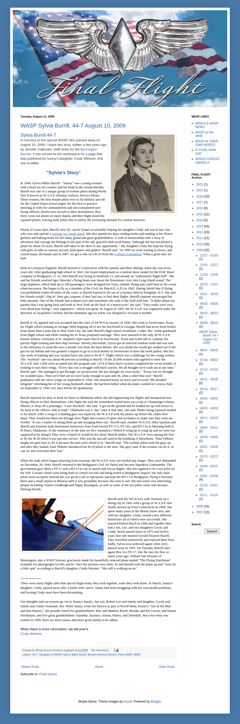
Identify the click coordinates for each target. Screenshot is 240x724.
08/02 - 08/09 (209, 350)
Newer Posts (30, 667)
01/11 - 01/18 (209, 495)
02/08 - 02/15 (209, 466)
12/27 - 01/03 (209, 255)
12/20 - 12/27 (209, 265)
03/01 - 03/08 (209, 447)
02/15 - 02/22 (209, 456)
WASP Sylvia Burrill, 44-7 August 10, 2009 (73, 125)
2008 (200, 506)
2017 (200, 202)
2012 (200, 232)
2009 (200, 250)
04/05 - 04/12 (209, 427)
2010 (200, 244)
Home (99, 667)
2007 (200, 512)
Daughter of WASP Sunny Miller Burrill (62, 654)
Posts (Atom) (48, 674)
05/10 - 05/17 (209, 389)
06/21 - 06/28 (209, 379)
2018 (200, 196)
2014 (200, 220)
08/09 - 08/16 (209, 323)
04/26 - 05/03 (209, 398)
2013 (200, 226)
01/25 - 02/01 (209, 485)
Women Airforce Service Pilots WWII (110, 654)
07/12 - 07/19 (209, 369)
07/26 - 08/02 (209, 360)
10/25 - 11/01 (209, 284)
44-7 (35, 654)
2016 (200, 208)
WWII (137, 654)
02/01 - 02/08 (209, 476)
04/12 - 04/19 (209, 418)
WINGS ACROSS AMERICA (207, 160)
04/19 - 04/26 (209, 408)
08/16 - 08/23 (209, 313)
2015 (200, 214)
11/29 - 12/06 (209, 274)
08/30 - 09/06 (209, 304)
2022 (200, 190)
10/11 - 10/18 (209, 294)
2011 (200, 238)
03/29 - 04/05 (209, 437)
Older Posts (167, 667)
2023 (200, 184)
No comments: (100, 650)
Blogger (156, 701)
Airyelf (128, 701)
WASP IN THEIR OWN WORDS (206, 143)
